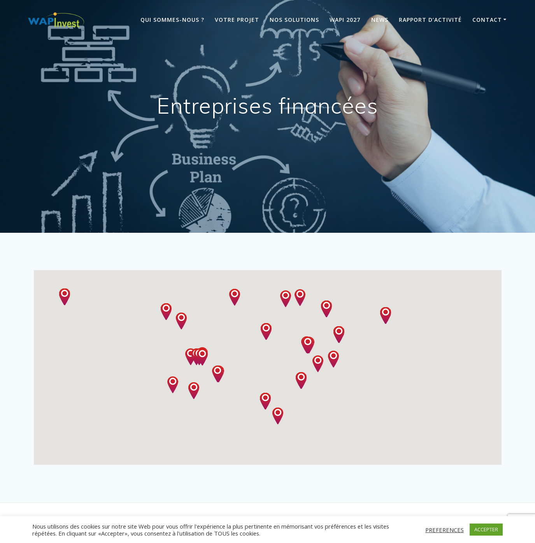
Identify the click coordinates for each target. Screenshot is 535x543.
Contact (487, 19)
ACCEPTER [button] (486, 529)
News (379, 19)
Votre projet (237, 19)
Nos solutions (294, 19)
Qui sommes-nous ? (172, 19)
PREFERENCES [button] (444, 529)
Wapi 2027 (345, 19)
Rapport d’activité (430, 19)
